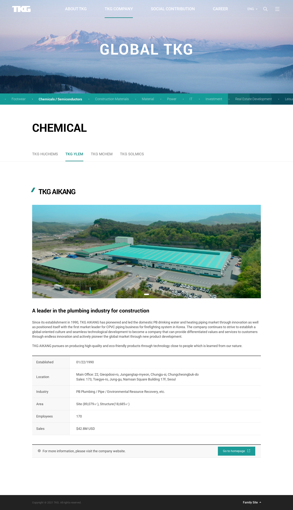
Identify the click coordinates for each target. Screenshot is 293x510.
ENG (250, 9)
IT (190, 99)
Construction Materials (112, 99)
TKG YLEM (74, 154)
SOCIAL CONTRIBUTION (173, 9)
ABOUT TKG (76, 9)
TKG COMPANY (119, 9)
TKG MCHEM (101, 154)
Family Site (250, 502)
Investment (214, 99)
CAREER (220, 9)
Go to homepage (236, 450)
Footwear (19, 99)
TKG (21, 9)
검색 (265, 9)
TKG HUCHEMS (45, 154)
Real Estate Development (253, 99)
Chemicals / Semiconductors (60, 99)
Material (148, 99)
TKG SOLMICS (132, 154)
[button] (146, 294)
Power (171, 99)
